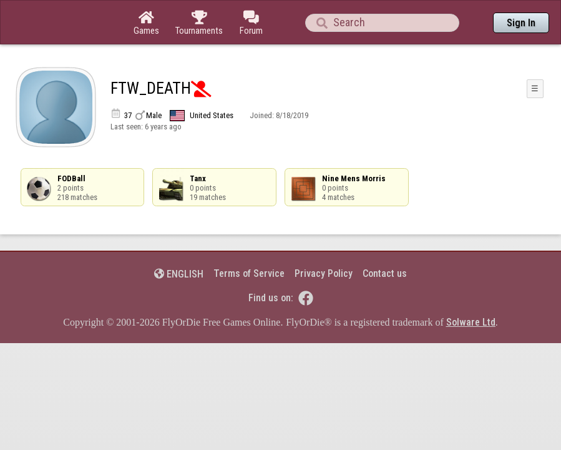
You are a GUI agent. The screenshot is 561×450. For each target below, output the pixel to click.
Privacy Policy (324, 239)
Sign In (521, 23)
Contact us (385, 239)
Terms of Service (249, 239)
